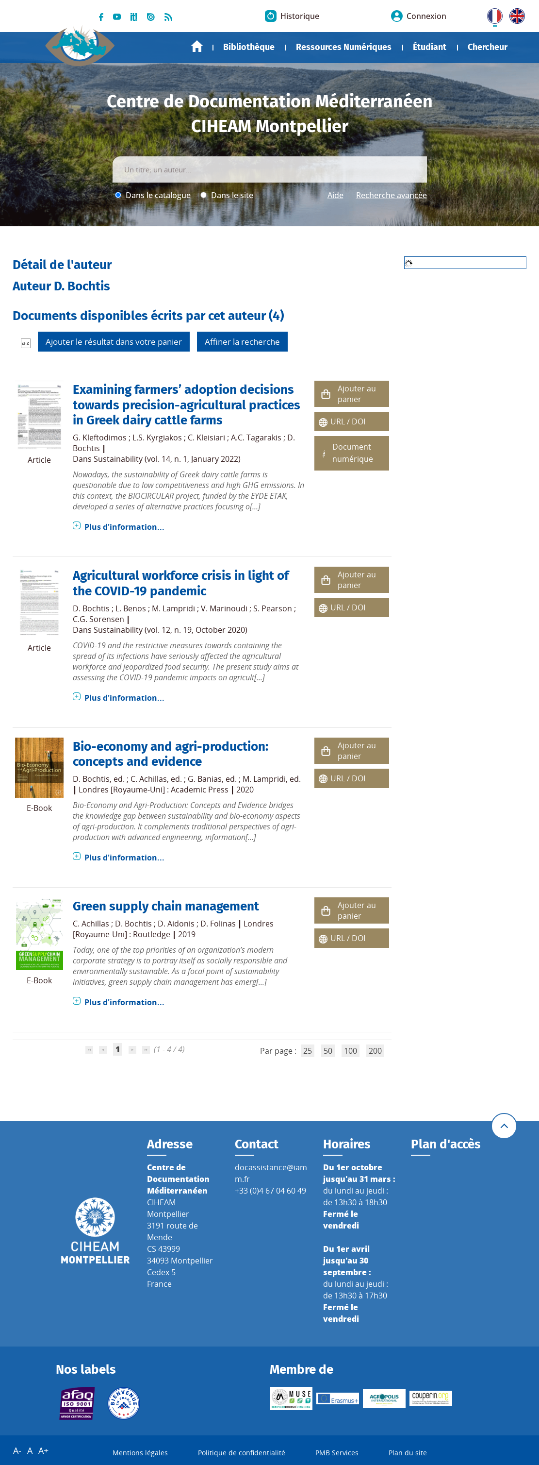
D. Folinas (218, 923)
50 (328, 1050)
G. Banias (205, 779)
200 (375, 1050)
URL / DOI (347, 421)
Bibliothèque (249, 47)
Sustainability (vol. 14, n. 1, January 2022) (167, 459)
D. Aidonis (176, 923)
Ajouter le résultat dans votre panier (114, 341)
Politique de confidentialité (241, 1452)
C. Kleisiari (206, 437)
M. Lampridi (173, 608)
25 (307, 1050)
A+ (43, 1450)
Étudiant (429, 47)
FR (491, 14)
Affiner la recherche (242, 341)
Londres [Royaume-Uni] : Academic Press (154, 789)
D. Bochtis (91, 608)
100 (350, 1050)
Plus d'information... (124, 527)
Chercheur (487, 47)
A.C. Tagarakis (256, 437)
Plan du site (408, 1452)
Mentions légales (140, 1452)
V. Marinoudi (224, 608)
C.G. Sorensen (98, 619)
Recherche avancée (391, 195)
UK (514, 14)
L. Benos (130, 608)
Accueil (196, 46)
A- (17, 1450)
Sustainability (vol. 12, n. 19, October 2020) (170, 629)
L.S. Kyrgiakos (157, 437)
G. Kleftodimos (100, 437)
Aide (335, 195)
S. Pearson (272, 608)
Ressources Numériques (344, 47)
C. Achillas (149, 779)
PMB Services (337, 1452)
